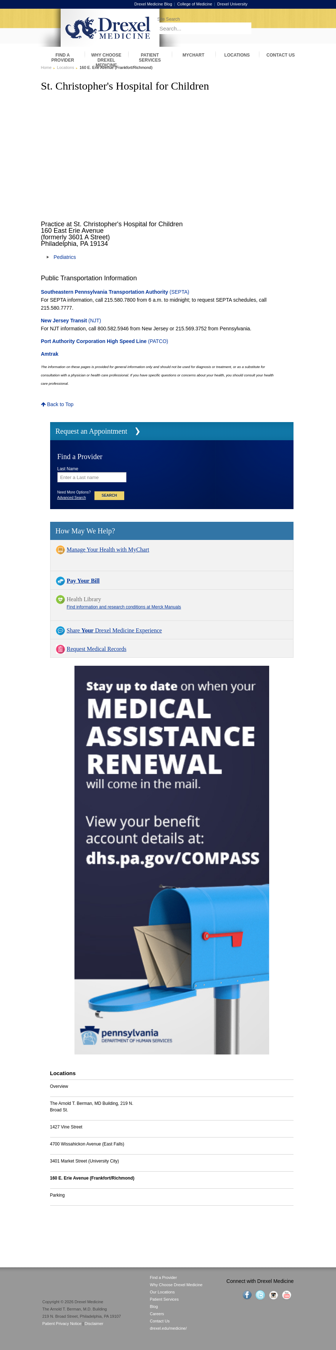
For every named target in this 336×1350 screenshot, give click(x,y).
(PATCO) (105, 341)
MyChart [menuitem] (194, 55)
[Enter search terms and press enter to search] (221, 19)
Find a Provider (163, 1277)
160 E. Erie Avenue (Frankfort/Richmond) (92, 1178)
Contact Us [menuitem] (281, 55)
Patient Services (164, 1299)
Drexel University (239, 4)
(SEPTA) (115, 292)
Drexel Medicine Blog (160, 4)
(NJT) (71, 320)
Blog (154, 1306)
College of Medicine (201, 4)
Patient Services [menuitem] (150, 57)
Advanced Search (71, 498)
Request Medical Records (96, 649)
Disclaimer (94, 1323)
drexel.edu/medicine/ (168, 1328)
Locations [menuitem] (237, 55)
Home (46, 67)
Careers (157, 1314)
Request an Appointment (91, 431)
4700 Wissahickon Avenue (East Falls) (87, 1144)
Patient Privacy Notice (62, 1323)
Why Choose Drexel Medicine (176, 1285)
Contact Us (160, 1321)
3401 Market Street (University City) (84, 1161)
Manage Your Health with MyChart (108, 549)
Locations (65, 67)
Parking (57, 1195)
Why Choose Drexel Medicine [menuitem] (106, 57)
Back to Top (57, 404)
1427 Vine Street (66, 1127)
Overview (59, 1086)
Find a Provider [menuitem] (62, 57)
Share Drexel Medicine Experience (114, 630)
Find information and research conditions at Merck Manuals (124, 607)
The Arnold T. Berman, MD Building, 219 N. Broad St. (91, 1106)
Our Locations (162, 1292)
